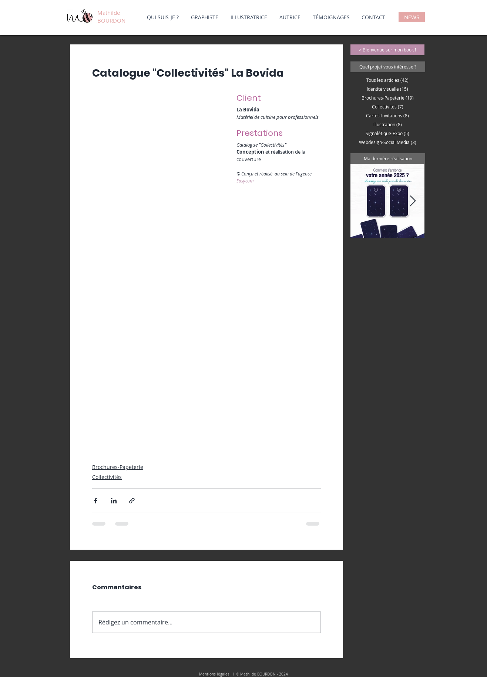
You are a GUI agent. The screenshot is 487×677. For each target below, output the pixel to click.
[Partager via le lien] (131, 500)
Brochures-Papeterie (117, 466)
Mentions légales (214, 674)
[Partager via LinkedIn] (113, 500)
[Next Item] (412, 201)
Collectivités (107, 476)
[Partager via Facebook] (95, 500)
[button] (387, 66)
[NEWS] (412, 17)
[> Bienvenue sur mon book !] (387, 49)
